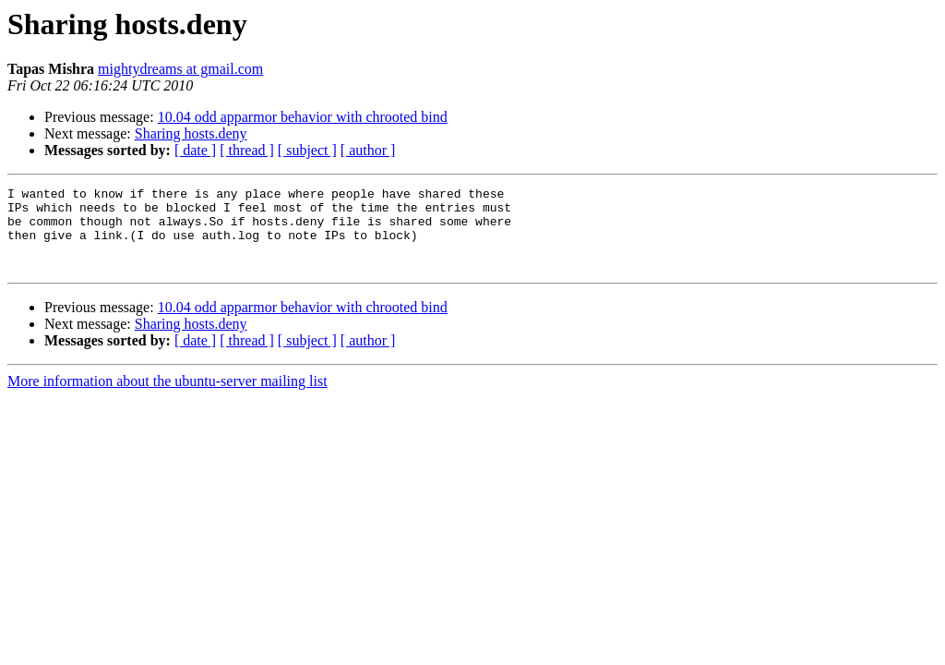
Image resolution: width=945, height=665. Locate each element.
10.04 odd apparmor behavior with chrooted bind (303, 117)
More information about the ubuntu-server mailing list (167, 397)
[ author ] (368, 150)
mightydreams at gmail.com (180, 69)
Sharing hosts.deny (191, 133)
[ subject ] (307, 150)
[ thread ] (247, 150)
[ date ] (195, 150)
